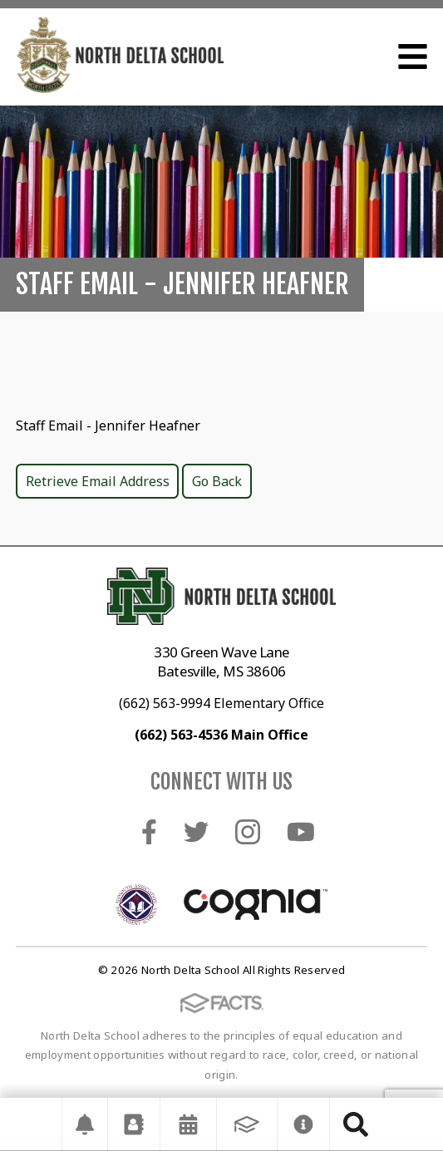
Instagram (247, 831)
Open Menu (412, 56)
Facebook (149, 831)
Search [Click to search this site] (355, 1124)
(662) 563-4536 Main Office (221, 735)
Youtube (301, 831)
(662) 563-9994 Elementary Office (221, 703)
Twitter (196, 831)
